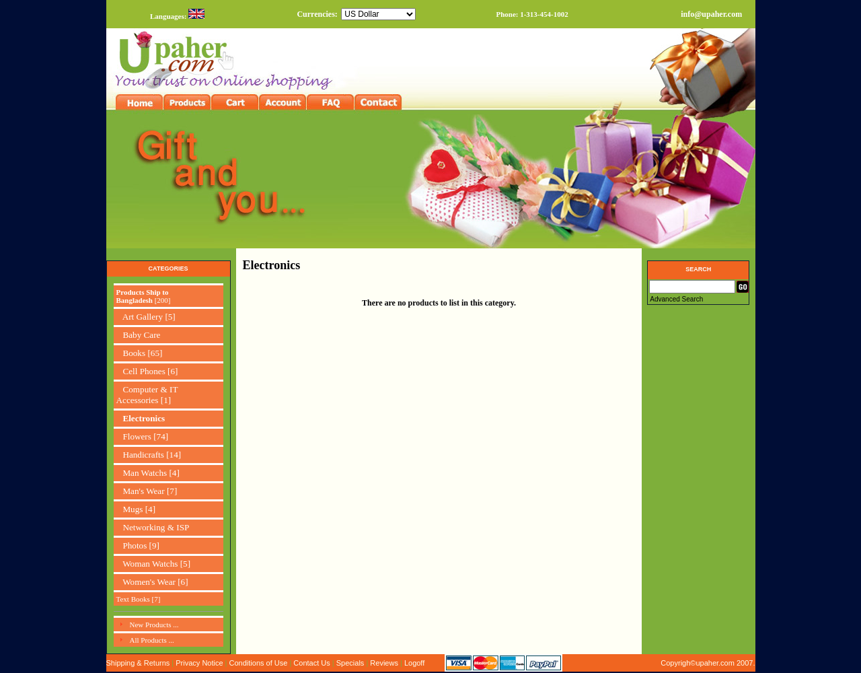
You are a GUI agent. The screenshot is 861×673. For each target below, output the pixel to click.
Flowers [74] (142, 436)
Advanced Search (676, 299)
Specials (350, 663)
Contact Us (311, 663)
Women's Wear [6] (152, 582)
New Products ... (154, 625)
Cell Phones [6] (147, 371)
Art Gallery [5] (146, 317)
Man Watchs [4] (148, 473)
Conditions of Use (258, 663)
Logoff (414, 663)
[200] (143, 296)
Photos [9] (137, 545)
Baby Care (138, 335)
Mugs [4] (136, 509)
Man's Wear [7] (147, 491)
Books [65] (139, 353)
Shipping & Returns (138, 663)
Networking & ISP (153, 527)
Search (698, 269)
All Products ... (152, 640)
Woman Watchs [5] (153, 564)
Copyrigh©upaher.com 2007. (708, 663)
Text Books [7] (138, 599)
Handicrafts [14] (149, 455)
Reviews (384, 663)
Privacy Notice (199, 663)
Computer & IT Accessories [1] (147, 394)
